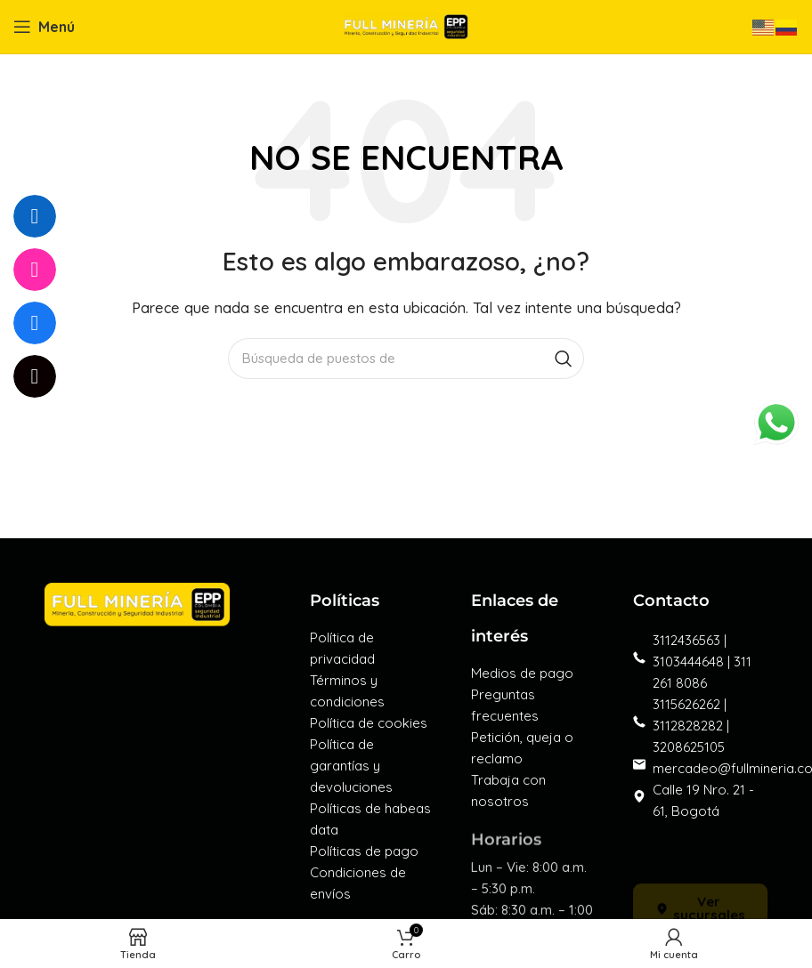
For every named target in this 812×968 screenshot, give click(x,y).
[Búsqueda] (406, 358)
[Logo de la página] (406, 25)
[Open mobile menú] (44, 26)
